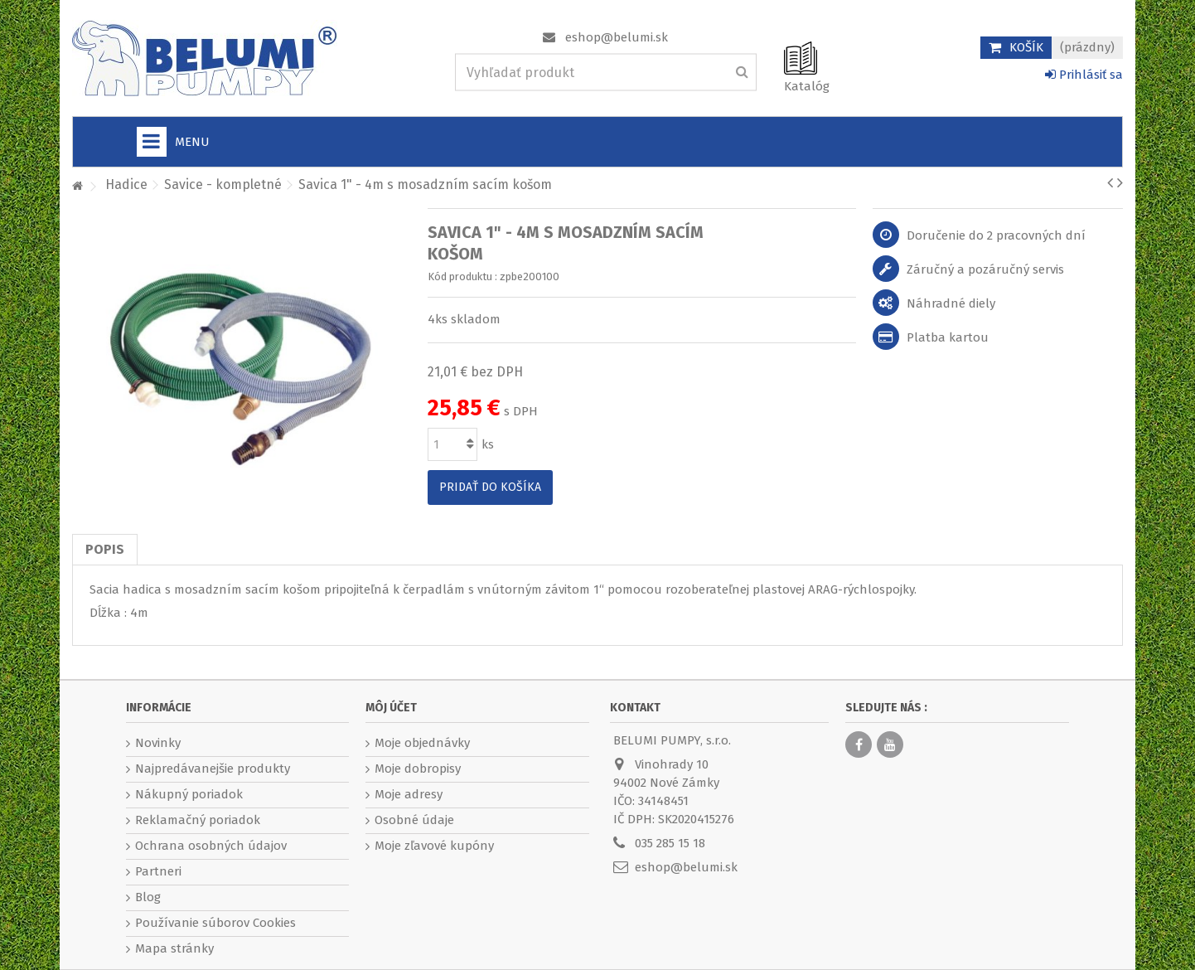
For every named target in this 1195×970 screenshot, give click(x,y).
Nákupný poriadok (189, 794)
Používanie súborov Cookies (215, 922)
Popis (104, 549)
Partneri (158, 871)
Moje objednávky (422, 742)
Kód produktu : (462, 276)
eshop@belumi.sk (616, 37)
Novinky (158, 742)
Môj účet (391, 708)
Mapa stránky (174, 948)
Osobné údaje (414, 819)
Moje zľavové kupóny (434, 845)
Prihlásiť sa (1084, 74)
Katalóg (807, 86)
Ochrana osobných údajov (211, 845)
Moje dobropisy (418, 768)
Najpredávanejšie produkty (212, 768)
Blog (148, 897)
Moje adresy (409, 794)
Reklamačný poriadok (197, 819)
